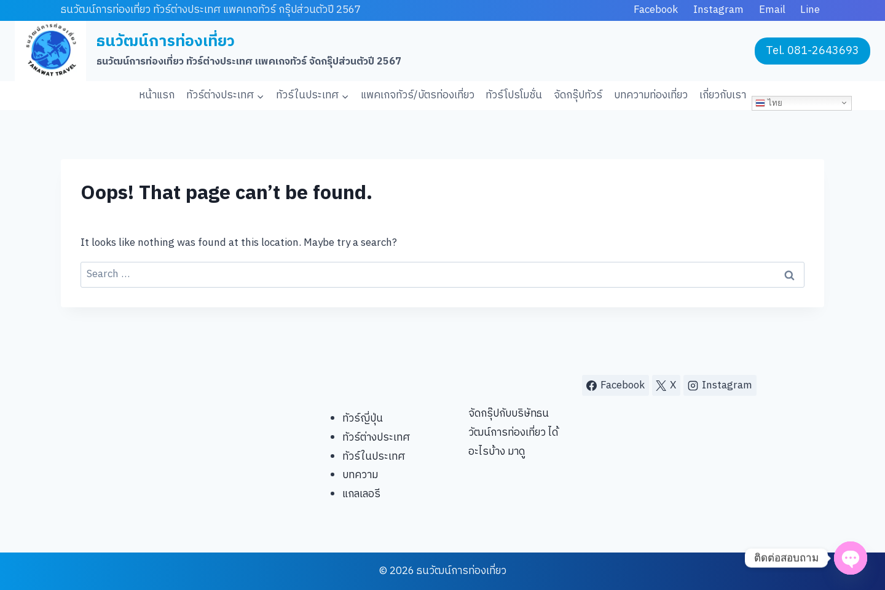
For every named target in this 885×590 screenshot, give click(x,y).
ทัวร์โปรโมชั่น (514, 95)
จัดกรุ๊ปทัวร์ (578, 95)
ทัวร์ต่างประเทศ (376, 437)
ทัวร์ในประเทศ (373, 456)
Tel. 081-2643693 (812, 51)
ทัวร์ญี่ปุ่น (362, 418)
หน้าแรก (157, 95)
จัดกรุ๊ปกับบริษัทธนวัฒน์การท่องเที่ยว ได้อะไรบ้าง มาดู (513, 432)
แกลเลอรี (361, 494)
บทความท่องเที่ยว (651, 95)
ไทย (768, 103)
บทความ (360, 475)
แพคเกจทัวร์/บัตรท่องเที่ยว (417, 95)
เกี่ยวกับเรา (722, 95)
